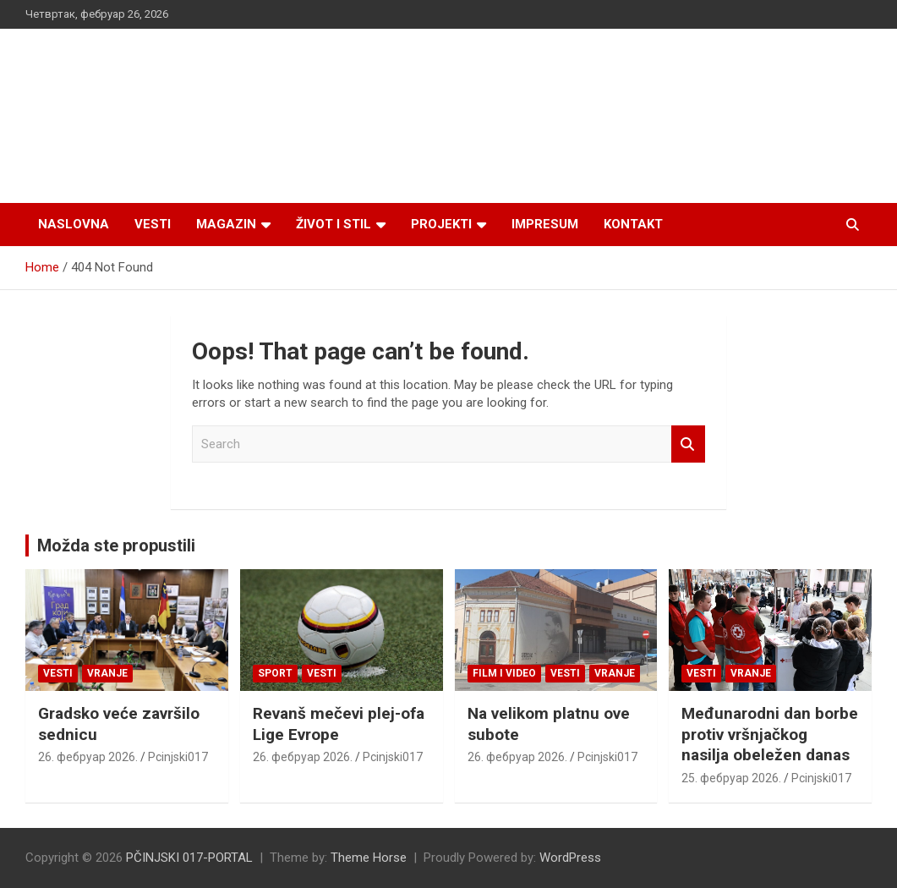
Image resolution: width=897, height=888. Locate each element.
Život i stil (333, 224)
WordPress (570, 857)
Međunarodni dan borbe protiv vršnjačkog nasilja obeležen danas (769, 734)
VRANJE (107, 673)
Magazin (226, 224)
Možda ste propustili (116, 545)
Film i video (504, 673)
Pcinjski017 (178, 757)
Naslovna (73, 224)
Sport (275, 673)
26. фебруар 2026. (88, 757)
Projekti (441, 224)
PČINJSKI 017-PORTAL (189, 857)
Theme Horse (369, 857)
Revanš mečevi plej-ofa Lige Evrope (338, 724)
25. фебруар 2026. (731, 778)
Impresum (544, 224)
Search (688, 444)
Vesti (152, 224)
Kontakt (633, 224)
